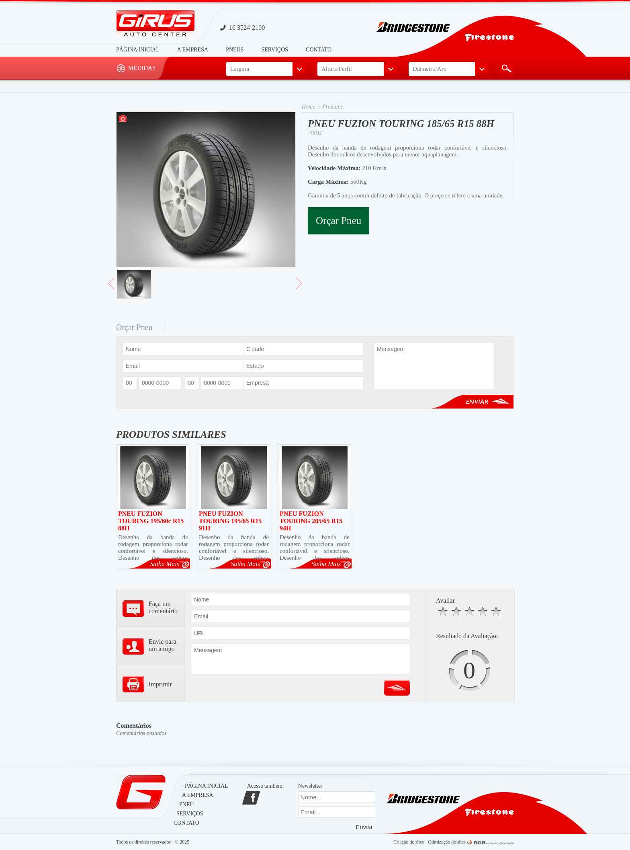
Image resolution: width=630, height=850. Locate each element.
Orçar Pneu (338, 220)
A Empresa (192, 50)
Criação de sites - (410, 842)
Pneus (234, 50)
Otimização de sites (447, 842)
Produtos (332, 107)
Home (308, 107)
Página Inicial (138, 50)
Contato (318, 50)
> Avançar (299, 286)
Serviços (275, 50)
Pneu (186, 804)
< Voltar (111, 286)
